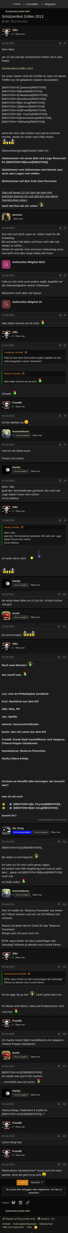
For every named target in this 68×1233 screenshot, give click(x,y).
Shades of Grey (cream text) (19, 1218)
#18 (64, 1104)
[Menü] (5, 4)
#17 (64, 1066)
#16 (64, 1034)
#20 (64, 1164)
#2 (65, 228)
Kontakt (7, 1223)
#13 (64, 841)
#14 (64, 904)
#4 (65, 315)
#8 (65, 480)
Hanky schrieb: (12, 527)
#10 (64, 594)
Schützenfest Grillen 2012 (17, 68)
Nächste (37, 1182)
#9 (65, 520)
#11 (64, 626)
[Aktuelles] (63, 4)
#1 (65, 43)
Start (29, 1227)
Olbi (7, 21)
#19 (64, 1136)
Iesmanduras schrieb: (15, 973)
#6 (65, 416)
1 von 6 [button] (22, 1182)
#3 (65, 275)
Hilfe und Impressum (13, 1227)
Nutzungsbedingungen (25, 1223)
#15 (64, 966)
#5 (65, 345)
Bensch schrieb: (12, 373)
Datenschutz (45, 1223)
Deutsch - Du (46, 1218)
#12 (64, 657)
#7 (65, 444)
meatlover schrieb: (13, 352)
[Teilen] (60, 43)
